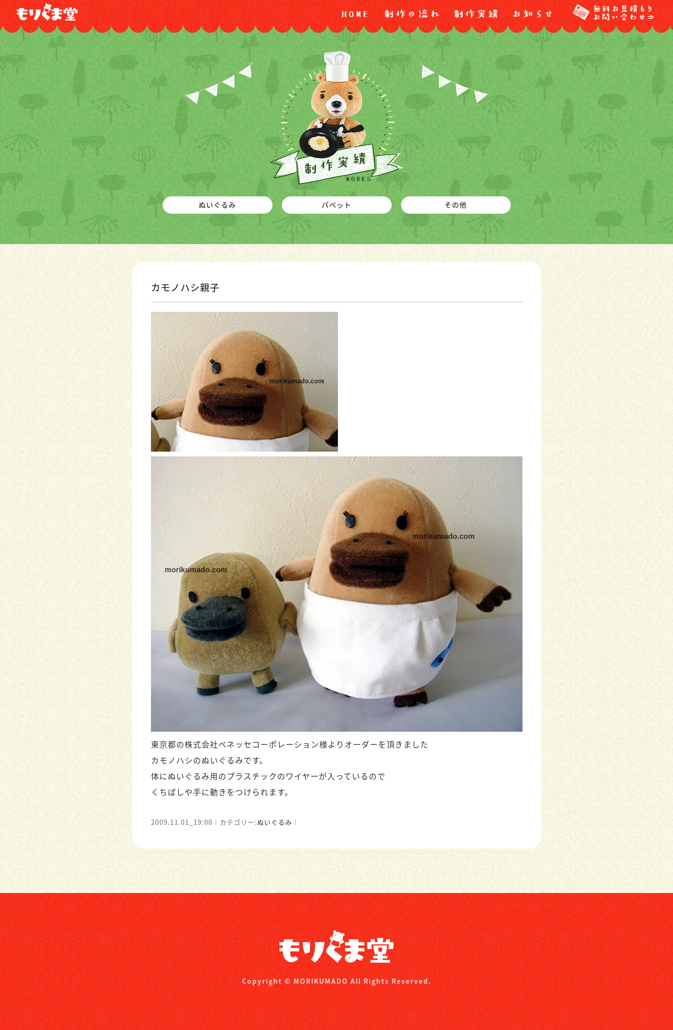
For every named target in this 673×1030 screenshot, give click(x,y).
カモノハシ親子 (185, 287)
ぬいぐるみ (274, 822)
